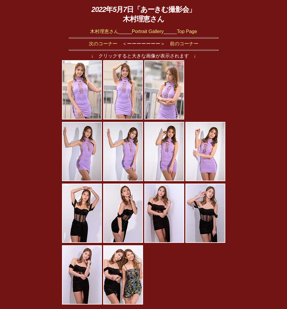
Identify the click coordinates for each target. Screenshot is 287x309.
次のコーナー (103, 43)
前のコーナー (184, 43)
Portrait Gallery (148, 31)
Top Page (187, 31)
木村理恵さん (104, 31)
